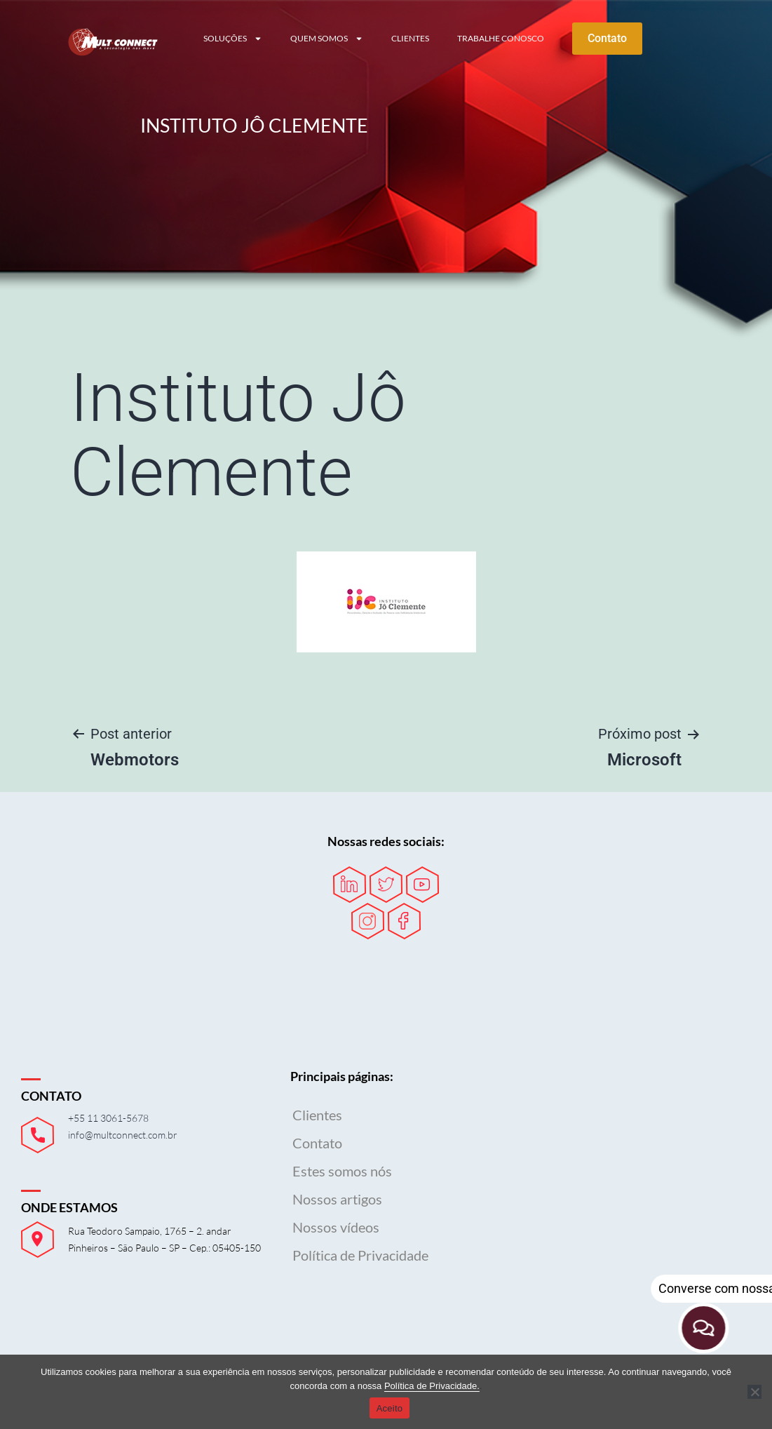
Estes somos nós (342, 1170)
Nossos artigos (337, 1198)
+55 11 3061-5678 (108, 1118)
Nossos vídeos (335, 1227)
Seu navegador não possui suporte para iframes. (631, 1163)
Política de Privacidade (360, 1255)
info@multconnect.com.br (122, 1135)
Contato (317, 1142)
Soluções (232, 38)
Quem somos (326, 38)
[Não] (754, 1392)
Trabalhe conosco (500, 38)
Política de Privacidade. (432, 1386)
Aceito (390, 1408)
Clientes (410, 38)
